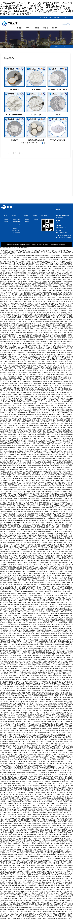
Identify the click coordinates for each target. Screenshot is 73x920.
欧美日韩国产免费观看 (52, 379)
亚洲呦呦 (4, 828)
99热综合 (16, 620)
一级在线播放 (54, 423)
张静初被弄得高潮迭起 (57, 454)
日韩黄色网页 (58, 458)
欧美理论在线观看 (64, 439)
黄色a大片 (25, 291)
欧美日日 (25, 542)
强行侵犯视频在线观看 (52, 451)
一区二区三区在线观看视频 (30, 709)
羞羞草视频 (48, 612)
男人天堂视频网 (47, 328)
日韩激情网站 (25, 446)
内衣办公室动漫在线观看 (18, 709)
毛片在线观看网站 (47, 404)
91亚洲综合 (67, 717)
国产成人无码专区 (51, 269)
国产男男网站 (35, 295)
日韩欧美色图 (55, 639)
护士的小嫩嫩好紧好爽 (27, 622)
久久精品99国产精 (40, 703)
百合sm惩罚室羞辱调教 (37, 453)
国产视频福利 (61, 655)
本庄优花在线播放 (60, 362)
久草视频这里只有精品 (45, 724)
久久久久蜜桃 (50, 841)
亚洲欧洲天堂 (52, 333)
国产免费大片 (43, 275)
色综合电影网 (56, 852)
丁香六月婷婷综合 (21, 710)
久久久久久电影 (59, 792)
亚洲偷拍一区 (65, 269)
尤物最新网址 (12, 622)
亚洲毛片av (34, 595)
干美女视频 (49, 764)
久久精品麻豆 (44, 508)
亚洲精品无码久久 (39, 420)
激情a (9, 592)
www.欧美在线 (4, 247)
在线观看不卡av (54, 655)
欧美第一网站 (49, 413)
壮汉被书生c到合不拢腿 (37, 511)
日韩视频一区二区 (42, 588)
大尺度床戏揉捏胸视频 (14, 440)
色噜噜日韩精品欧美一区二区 (38, 267)
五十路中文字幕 (63, 289)
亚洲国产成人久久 (56, 446)
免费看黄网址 (40, 835)
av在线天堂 (70, 508)
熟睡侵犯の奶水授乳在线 (49, 421)
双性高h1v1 (29, 676)
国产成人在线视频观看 (39, 248)
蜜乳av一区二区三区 (67, 359)
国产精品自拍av (36, 724)
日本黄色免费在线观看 (11, 257)
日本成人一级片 (56, 691)
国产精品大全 (13, 372)
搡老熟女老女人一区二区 (20, 423)
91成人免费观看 (56, 250)
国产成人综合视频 (29, 258)
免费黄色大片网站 (38, 707)
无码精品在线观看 (43, 332)
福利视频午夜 (25, 431)
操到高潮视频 (39, 278)
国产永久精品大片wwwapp (26, 414)
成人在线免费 (5, 426)
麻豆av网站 (56, 352)
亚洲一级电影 (3, 291)
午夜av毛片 (13, 288)
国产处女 (42, 376)
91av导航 (13, 559)
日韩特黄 (10, 528)
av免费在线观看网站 (58, 599)
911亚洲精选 (13, 666)
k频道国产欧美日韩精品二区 (14, 488)
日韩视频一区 (16, 649)
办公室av (33, 568)
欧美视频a (56, 461)
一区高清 (52, 490)
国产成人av (19, 912)
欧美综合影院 (64, 313)
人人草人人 (42, 402)
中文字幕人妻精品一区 (52, 809)
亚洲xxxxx (58, 637)
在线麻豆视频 (65, 642)
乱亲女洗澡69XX (56, 743)
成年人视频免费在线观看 (26, 267)
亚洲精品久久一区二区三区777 (33, 262)
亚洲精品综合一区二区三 (31, 434)
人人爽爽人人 (35, 539)
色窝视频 (17, 447)
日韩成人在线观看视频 (61, 333)
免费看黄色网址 (14, 737)
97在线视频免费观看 (66, 905)
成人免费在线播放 (16, 453)
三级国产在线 (29, 363)
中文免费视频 (8, 635)
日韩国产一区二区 (59, 808)
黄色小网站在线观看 (51, 367)
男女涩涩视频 (62, 296)
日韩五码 (70, 485)
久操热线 (68, 301)
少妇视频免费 (29, 601)
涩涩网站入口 (11, 539)
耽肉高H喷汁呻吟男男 (52, 400)
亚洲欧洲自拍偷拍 (17, 367)
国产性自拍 (9, 400)
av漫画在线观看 (40, 500)
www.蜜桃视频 (6, 366)
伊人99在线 (27, 298)
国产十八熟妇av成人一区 (32, 825)
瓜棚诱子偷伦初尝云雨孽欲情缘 (62, 507)
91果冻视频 (13, 299)
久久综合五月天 (53, 740)
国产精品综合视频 (27, 497)
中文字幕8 (8, 741)
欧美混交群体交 (36, 915)
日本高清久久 (47, 856)
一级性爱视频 (11, 821)
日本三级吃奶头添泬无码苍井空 (46, 645)
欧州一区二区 (66, 262)
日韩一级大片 (42, 619)
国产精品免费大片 (27, 390)
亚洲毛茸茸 (25, 339)
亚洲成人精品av (46, 358)
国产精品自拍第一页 (67, 385)
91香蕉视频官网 (38, 412)
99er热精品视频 (68, 615)
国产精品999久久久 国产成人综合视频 (11, 491)
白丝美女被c (9, 493)
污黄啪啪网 (20, 873)
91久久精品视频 (20, 386)
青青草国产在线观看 (44, 754)
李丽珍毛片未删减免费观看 (41, 312)
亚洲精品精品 (10, 900)
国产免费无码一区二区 (52, 274)
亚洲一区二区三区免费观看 (21, 740)
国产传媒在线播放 (65, 412)
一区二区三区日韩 (14, 366)
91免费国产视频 (22, 578)
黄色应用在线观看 (47, 639)
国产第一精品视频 (9, 824)
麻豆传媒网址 (66, 488)
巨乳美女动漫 (23, 676)
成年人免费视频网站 (24, 437)
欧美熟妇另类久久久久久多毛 (33, 457)
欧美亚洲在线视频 (15, 490)
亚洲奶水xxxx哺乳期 (60, 294)
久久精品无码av (44, 844)
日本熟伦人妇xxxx (38, 782)
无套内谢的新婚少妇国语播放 (53, 551)
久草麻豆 (62, 325)
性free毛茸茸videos (58, 494)
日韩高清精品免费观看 (14, 350)
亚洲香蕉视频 (12, 855)
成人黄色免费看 (45, 710)
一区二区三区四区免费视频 (36, 609)
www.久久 (2, 873)
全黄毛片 (70, 547)
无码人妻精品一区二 (46, 313)
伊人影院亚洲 (47, 360)
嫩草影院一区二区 (64, 373)
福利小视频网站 (11, 429)
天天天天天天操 (24, 736)
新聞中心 (45, 28)
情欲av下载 (14, 319)
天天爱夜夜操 (59, 701)
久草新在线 (33, 778)
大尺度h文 (56, 900)
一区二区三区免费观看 (5, 794)
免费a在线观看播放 (18, 471)
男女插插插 (43, 625)
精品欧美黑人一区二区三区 (11, 495)
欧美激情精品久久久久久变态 (54, 332)
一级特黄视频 (17, 642)
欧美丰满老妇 (45, 582)
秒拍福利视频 (20, 468)
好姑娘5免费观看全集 (68, 585)
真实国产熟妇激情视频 (53, 859)
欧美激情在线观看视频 (39, 866)
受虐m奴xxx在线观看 (66, 308)
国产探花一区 (65, 448)
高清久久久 (56, 775)
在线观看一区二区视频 (26, 781)
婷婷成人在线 (65, 598)
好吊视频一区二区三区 (47, 244)
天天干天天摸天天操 (29, 407)
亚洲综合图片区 (62, 583)
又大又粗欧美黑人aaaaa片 (35, 481)
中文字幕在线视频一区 (47, 885)
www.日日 (13, 866)
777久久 (6, 801)
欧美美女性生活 (34, 296)
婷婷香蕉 (57, 630)
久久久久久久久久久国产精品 (48, 515)
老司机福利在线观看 (54, 774)
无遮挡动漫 (50, 872)
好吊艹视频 (46, 740)
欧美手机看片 (41, 281)
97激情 (5, 625)
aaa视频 (64, 376)
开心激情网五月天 (4, 284)
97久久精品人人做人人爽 (50, 495)
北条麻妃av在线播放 (11, 268)
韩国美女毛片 (39, 366)
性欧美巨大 (65, 275)
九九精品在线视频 (34, 616)
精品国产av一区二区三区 (9, 385)
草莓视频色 (42, 322)
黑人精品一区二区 (6, 565)
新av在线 (32, 299)
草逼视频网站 (28, 720)
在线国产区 (49, 706)
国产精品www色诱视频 (47, 481)
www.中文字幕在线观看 (47, 350)
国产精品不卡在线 (25, 909)
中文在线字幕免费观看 (8, 345)
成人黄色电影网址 (60, 520)
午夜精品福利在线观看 (47, 336)
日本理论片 (31, 437)
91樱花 (46, 882)
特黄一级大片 (21, 298)
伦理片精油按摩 (23, 882)
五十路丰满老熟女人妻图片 (42, 672)
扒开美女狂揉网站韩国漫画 (27, 875)
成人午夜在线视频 (50, 242)
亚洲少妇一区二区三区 (68, 497)
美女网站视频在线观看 (68, 319)
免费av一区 (40, 264)
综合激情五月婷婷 (8, 865)
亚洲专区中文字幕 (52, 765)
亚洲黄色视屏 (6, 657)
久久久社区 (31, 700)
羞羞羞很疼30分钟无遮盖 (38, 377)
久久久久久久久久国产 (12, 251)
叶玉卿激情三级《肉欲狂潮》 (43, 393)
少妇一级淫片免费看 (35, 376)
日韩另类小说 (52, 782)
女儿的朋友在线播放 (53, 541)
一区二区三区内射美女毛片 (38, 689)
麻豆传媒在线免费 (27, 433)
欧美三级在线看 (60, 865)
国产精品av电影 (17, 706)
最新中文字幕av (12, 760)
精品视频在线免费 (6, 490)
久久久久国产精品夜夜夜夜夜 (24, 798)
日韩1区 (69, 636)
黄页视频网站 (58, 601)
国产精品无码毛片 (67, 483)
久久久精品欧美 (22, 494)
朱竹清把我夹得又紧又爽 (19, 348)
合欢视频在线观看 (51, 426)
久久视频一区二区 (18, 463)
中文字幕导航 (29, 491)
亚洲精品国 (41, 483)
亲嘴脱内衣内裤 (7, 618)
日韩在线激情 (14, 848)
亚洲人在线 (37, 653)
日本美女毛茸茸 (19, 646)
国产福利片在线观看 (30, 397)
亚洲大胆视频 (15, 569)
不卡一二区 (8, 430)
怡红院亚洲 (31, 656)
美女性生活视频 (63, 710)
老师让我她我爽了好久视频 (27, 436)
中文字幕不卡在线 (25, 416)
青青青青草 (64, 565)
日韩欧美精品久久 (12, 497)
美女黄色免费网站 (56, 564)
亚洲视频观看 (40, 291)
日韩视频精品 (29, 316)
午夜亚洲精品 (57, 316)
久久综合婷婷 (27, 522)
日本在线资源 (58, 682)
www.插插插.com (43, 443)
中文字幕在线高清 (14, 697)
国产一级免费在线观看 (12, 505)
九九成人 (20, 913)
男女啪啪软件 (52, 828)
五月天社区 (21, 717)
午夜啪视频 (34, 821)
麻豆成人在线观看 (57, 853)
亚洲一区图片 (14, 915)
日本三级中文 (53, 264)
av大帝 (68, 734)
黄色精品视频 (23, 308)
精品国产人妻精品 (31, 448)
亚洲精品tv (29, 466)
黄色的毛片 (63, 353)
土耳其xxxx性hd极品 (25, 345)
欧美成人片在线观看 (62, 738)
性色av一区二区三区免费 (57, 689)
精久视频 (36, 619)
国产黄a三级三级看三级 (41, 831)
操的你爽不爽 (52, 807)
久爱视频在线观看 (14, 252)
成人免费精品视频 (52, 463)
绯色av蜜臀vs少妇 (47, 822)
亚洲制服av (35, 413)
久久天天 (17, 703)
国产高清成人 (59, 305)
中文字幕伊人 (56, 915)
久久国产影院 (8, 501)
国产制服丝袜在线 (24, 250)
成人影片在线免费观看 (6, 312)
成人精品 (4, 268)
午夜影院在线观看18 (36, 501)
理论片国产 (29, 578)
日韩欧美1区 (9, 892)
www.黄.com (60, 849)
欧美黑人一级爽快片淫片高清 (59, 538)
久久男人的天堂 (64, 743)
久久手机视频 (10, 822)
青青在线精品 (44, 744)
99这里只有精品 (5, 336)
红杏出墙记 (52, 457)
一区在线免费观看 (53, 474)
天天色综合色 (44, 501)
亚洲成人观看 (20, 480)
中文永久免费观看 (43, 463)
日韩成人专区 (46, 264)
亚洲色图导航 (5, 760)
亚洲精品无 (39, 753)
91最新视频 (18, 619)
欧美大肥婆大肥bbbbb (23, 574)
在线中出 (68, 296)
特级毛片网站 (49, 322)
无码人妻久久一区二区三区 (28, 619)
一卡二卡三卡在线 (67, 596)
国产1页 (71, 861)
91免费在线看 (35, 521)
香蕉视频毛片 (15, 502)
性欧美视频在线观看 (37, 839)
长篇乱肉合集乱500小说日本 (8, 740)
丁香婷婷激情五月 (26, 336)
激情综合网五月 (41, 471)
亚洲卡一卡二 (31, 605)
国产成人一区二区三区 (48, 352)
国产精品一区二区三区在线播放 (64, 265)
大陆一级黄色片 (57, 798)
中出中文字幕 (5, 566)
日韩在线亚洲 (56, 747)
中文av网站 (40, 497)
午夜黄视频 (59, 495)
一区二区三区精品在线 (34, 275)
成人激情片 (10, 643)
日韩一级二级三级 (25, 905)
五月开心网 (21, 279)
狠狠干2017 (52, 518)
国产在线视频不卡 (26, 346)
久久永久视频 (7, 420)
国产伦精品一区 (17, 409)
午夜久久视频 (70, 787)
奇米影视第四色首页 (52, 849)
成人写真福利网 (33, 289)
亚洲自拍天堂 (31, 693)
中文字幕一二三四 (47, 855)
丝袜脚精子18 (46, 366)
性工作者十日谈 (45, 407)
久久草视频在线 (11, 699)
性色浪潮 (9, 313)
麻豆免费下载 (34, 390)
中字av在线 (5, 673)
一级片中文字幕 (22, 564)
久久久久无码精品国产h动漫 (37, 798)
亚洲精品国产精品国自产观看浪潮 (31, 315)
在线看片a (58, 510)
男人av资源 (20, 592)
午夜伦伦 (71, 642)
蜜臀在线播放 (4, 498)
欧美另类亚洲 (26, 257)
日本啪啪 (59, 903)
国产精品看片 (34, 892)
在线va (27, 348)
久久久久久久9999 (34, 454)
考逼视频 (47, 569)
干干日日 (36, 656)
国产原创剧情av (58, 242)
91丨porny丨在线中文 (24, 289)
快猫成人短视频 (56, 322)
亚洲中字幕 (7, 680)
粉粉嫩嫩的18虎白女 (60, 349)
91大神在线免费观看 (46, 345)
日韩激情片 (41, 583)
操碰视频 (59, 758)
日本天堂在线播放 (38, 734)
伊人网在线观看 (12, 410)
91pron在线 (60, 768)
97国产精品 (10, 784)
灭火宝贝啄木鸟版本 (16, 413)
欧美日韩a (68, 349)
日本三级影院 (20, 315)
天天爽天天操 (24, 467)
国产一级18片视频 (61, 271)
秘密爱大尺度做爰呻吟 (54, 710)
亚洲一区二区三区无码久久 (7, 406)
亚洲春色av (35, 491)
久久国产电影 (7, 559)
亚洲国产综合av (54, 429)
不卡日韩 (68, 635)
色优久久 (6, 704)
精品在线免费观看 (22, 747)
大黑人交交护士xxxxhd (18, 264)
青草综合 (2, 599)
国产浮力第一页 (30, 325)
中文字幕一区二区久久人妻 (51, 866)
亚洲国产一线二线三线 (8, 745)
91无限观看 (16, 353)
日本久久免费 (52, 596)
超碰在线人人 (32, 400)
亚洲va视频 (61, 605)
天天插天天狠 (65, 831)
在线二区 (52, 652)
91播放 (13, 493)
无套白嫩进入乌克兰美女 (65, 500)
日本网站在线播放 (49, 245)
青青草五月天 (44, 871)
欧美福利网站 (64, 558)
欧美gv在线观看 (25, 481)
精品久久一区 (54, 602)
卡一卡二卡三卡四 (67, 369)
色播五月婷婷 (22, 306)
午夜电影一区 (9, 264)
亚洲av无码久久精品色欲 (54, 882)
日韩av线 (70, 403)
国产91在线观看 (58, 846)
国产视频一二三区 (26, 609)
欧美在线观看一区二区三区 (63, 629)
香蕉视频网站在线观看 (63, 512)
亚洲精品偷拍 (47, 497)
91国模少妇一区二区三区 (53, 427)
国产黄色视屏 (3, 461)
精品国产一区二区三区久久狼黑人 (15, 316)
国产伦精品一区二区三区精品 (26, 633)
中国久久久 (38, 630)
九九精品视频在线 (61, 301)
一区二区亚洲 (57, 711)
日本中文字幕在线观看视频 (7, 649)
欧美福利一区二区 (37, 403)
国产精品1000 (16, 466)
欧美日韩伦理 (18, 700)
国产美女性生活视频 (4, 460)
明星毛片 (16, 790)
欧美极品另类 (58, 714)
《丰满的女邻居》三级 (25, 326)
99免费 (49, 399)
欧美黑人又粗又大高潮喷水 (10, 301)
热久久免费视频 (28, 274)
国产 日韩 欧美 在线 (30, 429)
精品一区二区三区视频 (16, 862)
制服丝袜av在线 (54, 825)
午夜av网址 (17, 801)
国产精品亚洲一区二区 (48, 414)
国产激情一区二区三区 (43, 558)
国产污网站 (57, 490)
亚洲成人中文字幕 (35, 714)
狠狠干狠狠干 (56, 390)
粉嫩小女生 (5, 245)
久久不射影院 (53, 346)
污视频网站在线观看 (16, 286)
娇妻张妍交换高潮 (46, 598)
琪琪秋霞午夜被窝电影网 (64, 406)
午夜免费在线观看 (13, 747)
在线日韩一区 (26, 869)
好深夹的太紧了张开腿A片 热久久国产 (14, 309)
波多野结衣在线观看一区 (64, 845)
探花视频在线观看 (64, 420)
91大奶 (45, 677)
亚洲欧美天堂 (8, 244)
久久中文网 (55, 433)
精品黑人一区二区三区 (23, 338)
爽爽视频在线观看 (15, 680)
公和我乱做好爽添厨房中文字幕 (32, 488)
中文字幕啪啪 (13, 723)
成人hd (39, 517)
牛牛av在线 (62, 286)
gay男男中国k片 (57, 340)
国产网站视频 (14, 585)
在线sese (51, 299)
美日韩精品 (61, 498)
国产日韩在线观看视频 (66, 491)
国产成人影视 (69, 460)
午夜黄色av (7, 707)
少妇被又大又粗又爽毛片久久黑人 (33, 313)
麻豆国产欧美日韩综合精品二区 (40, 286)
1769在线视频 (66, 305)
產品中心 (37, 28)
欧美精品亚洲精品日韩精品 (22, 269)
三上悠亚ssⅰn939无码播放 (23, 275)
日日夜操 (15, 534)
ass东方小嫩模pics (50, 684)
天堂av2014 (27, 356)
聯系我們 (54, 28)
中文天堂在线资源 (40, 335)
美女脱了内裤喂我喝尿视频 (27, 458)
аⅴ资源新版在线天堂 (14, 888)
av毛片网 (47, 500)
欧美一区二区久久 (15, 868)
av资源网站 (34, 848)
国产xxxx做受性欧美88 (35, 311)
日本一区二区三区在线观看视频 (66, 323)
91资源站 (11, 423)
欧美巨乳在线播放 (11, 689)
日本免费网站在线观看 (50, 792)
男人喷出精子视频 (58, 319)
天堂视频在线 (20, 497)
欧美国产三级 (22, 399)
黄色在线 (57, 478)
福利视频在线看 (42, 274)
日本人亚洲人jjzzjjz (49, 798)
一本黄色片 (43, 379)
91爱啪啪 (43, 802)
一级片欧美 (40, 740)
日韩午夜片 (60, 754)
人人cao (62, 727)
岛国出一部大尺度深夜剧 (12, 454)
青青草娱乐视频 (35, 340)
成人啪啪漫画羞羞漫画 (57, 404)
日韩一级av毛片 (41, 748)
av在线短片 (5, 670)
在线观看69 (14, 333)
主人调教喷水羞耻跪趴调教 (66, 372)
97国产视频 (15, 758)
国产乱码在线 (59, 311)
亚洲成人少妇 (18, 343)
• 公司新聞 (26, 210)
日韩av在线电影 (34, 281)
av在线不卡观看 (6, 915)
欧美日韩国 (34, 586)
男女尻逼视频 (54, 345)
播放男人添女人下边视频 (59, 544)
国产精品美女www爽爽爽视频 (64, 387)
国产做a (14, 475)
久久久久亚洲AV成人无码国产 (12, 414)
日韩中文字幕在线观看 (29, 917)
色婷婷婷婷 (18, 329)
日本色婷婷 (39, 655)
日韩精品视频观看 (18, 656)
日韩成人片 (25, 656)
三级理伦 (14, 302)
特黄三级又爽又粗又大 (15, 250)
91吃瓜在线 (55, 413)
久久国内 (30, 608)
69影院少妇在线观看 (49, 272)
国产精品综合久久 (35, 754)
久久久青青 (13, 694)
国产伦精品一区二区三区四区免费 (26, 502)
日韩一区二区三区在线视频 (49, 305)
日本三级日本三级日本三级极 (12, 676)
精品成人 (15, 528)
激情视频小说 (48, 392)
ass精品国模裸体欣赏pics (17, 332)
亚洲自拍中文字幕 (63, 716)
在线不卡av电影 (68, 879)
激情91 (11, 437)
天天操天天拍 (3, 458)
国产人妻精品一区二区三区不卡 (41, 458)
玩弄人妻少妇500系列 (55, 360)
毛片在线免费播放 (9, 645)
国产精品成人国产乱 (19, 321)
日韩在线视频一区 (18, 745)
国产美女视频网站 (62, 667)
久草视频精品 (29, 286)
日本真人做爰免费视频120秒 (24, 792)
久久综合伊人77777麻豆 (17, 322)
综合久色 (24, 409)
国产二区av (20, 261)
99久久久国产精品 (8, 367)
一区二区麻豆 (25, 693)
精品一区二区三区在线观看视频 (65, 429)
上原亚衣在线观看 (29, 392)
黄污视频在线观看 (6, 552)
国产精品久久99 (15, 581)
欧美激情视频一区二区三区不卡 (37, 662)
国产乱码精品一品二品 (43, 795)
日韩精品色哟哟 (66, 288)
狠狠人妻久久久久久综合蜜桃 (59, 706)
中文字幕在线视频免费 (63, 608)
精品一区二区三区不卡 (62, 547)
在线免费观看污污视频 (42, 298)
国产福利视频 (25, 515)
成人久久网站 (20, 566)
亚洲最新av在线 (64, 612)
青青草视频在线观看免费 (18, 720)
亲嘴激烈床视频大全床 (53, 902)
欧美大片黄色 (36, 322)
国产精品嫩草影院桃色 (13, 836)
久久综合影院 (60, 485)
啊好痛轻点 (14, 892)
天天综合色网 (44, 493)
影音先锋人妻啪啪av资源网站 (52, 259)
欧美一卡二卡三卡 (46, 412)
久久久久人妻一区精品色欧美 (34, 629)
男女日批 (27, 321)
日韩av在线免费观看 (43, 292)
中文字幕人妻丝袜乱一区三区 (52, 619)
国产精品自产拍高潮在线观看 (33, 333)
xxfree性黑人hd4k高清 (36, 801)
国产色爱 (20, 751)
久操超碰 (27, 304)
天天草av (20, 549)
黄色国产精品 (6, 839)
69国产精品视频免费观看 (39, 548)
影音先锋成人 (11, 248)
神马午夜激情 (51, 312)
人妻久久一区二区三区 (48, 544)
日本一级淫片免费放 (45, 610)
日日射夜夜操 (58, 895)
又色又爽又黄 (14, 591)
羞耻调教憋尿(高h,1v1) (22, 302)
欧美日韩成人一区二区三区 (13, 846)
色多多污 (30, 903)
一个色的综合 (5, 622)
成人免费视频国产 (56, 529)
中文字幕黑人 (63, 582)
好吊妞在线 (6, 250)
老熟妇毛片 (56, 375)
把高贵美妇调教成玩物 (13, 535)
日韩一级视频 (29, 409)
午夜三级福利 (70, 311)
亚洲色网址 (2, 612)
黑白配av (59, 610)
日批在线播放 (35, 274)
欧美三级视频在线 (11, 291)
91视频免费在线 (56, 521)
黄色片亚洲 (23, 262)
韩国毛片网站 (70, 380)
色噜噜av (26, 643)
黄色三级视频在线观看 (19, 274)
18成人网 (68, 589)
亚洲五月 (40, 386)
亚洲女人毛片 (68, 358)
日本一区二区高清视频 (25, 440)
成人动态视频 (18, 630)
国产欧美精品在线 (43, 765)
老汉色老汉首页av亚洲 (58, 728)
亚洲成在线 (6, 888)
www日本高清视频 (49, 343)
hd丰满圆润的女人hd (12, 727)
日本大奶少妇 (67, 664)
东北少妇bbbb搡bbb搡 (16, 396)
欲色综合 (22, 356)
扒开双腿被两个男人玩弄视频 (18, 501)
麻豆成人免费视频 (32, 669)
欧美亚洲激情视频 (7, 279)
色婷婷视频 (33, 284)
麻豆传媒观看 (26, 389)
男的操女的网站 (46, 394)
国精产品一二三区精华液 (27, 461)
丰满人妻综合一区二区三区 (24, 376)
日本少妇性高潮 (65, 426)
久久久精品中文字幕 (8, 466)
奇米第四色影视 (67, 569)
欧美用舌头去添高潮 (20, 352)
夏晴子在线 (34, 410)
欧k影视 (64, 311)
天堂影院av (40, 595)
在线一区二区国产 (43, 436)
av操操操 (33, 703)
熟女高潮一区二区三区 (62, 306)
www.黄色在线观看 (7, 319)
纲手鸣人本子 (8, 544)
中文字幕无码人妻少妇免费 (32, 385)
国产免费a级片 (25, 285)
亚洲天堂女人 (6, 437)
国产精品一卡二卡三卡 (9, 265)
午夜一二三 (58, 765)
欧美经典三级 (58, 504)
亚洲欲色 (9, 259)
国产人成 (7, 606)
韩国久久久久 (12, 744)
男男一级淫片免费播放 (21, 551)
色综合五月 (63, 250)
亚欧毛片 (69, 601)
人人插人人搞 (38, 747)
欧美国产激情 (62, 375)
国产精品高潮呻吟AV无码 (59, 350)
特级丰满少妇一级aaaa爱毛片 (38, 259)
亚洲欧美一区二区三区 (62, 763)
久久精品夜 (37, 437)
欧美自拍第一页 (61, 244)
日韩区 (8, 481)
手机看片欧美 (59, 741)
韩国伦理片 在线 (24, 555)
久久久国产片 (51, 879)
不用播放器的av (8, 390)
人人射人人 (5, 504)
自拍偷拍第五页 (18, 556)
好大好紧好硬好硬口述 (15, 271)
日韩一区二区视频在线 (33, 686)
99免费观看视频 (10, 254)
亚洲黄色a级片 (5, 261)
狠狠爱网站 (57, 640)
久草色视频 (43, 269)
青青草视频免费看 (30, 294)
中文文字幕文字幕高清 (65, 478)
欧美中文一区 (31, 277)
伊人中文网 (66, 674)
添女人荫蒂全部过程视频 (56, 366)
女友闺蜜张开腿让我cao (12, 696)
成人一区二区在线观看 (51, 664)
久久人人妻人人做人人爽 (8, 421)
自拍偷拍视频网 (42, 288)
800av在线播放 (10, 861)
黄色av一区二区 (7, 782)
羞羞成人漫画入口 (62, 474)
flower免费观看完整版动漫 (52, 525)
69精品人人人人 (12, 566)
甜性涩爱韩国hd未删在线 (21, 382)
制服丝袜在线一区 (26, 893)
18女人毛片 (66, 545)
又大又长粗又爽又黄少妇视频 (20, 514)
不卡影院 (39, 365)
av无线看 (14, 544)
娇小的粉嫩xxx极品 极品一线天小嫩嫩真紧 (57, 508)
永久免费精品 (43, 359)
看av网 (50, 309)
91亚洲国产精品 (12, 598)
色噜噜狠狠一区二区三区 (35, 852)
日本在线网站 (45, 474)
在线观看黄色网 (12, 294)
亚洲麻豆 (9, 272)
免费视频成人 (3, 274)
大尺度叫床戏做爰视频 (25, 565)
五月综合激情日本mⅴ (28, 886)
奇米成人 (31, 561)
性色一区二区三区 (47, 468)
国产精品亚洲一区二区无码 (45, 477)
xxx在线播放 (62, 852)
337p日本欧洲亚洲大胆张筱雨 (46, 488)
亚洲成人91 (55, 595)
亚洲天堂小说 (26, 299)
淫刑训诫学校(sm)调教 (37, 504)
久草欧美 (68, 338)
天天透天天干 (31, 755)
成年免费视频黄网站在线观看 (20, 387)
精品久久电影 (50, 275)
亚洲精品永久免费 (45, 440)
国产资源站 (44, 362)
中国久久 (9, 346)
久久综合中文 (5, 416)
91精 (24, 313)
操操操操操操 (39, 373)
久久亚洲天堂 (10, 323)
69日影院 (16, 859)
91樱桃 (6, 817)
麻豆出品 (24, 572)
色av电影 (16, 886)
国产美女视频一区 (65, 397)
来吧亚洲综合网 (20, 718)
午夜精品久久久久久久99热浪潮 (53, 676)
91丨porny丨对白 (28, 673)
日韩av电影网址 (10, 561)
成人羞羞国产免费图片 (16, 478)
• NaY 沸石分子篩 (16, 222)
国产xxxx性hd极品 (47, 753)
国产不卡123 (18, 421)
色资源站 (37, 359)
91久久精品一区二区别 (41, 252)
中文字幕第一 (20, 673)
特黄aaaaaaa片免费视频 (63, 595)
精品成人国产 (9, 534)
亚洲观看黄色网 (58, 616)
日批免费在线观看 (21, 602)
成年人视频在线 (50, 353)
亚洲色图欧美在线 (48, 696)
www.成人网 (24, 448)
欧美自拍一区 (64, 285)
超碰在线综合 (3, 397)
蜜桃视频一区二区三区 (59, 272)
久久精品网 (34, 647)
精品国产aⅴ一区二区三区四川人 (66, 724)
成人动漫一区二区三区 (13, 795)
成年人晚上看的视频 (51, 265)
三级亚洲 (65, 255)
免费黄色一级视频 (19, 248)
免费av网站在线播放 (61, 367)
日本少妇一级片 (41, 413)
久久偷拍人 (13, 718)
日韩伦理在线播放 (62, 856)
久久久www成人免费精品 (14, 545)
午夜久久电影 (42, 893)
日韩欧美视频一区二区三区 (12, 383)
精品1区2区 (2, 383)
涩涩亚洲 (14, 636)
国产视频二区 (54, 763)
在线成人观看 (62, 252)
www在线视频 (67, 394)
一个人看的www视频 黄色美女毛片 (22, 419)
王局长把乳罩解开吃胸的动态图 (12, 730)
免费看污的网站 (7, 633)
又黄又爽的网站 (34, 812)
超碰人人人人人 (21, 791)
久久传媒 (19, 598)
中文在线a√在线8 (16, 547)
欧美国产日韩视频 (6, 288)
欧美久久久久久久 (58, 275)
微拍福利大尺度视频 (40, 555)
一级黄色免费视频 (29, 451)
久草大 (53, 362)
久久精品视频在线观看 (22, 916)
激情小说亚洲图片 (63, 413)
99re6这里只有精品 (52, 271)
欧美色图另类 (44, 262)
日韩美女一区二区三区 (12, 834)
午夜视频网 (28, 494)
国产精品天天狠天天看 (56, 561)
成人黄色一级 (40, 318)
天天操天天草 (48, 615)
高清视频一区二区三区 (23, 400)
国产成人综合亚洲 (11, 736)
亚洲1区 (39, 710)
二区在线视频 (3, 251)
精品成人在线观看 (18, 548)
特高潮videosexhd (6, 585)
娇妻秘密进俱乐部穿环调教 (47, 268)
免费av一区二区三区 (57, 885)
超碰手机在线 (55, 539)
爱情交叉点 (69, 289)
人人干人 (20, 389)
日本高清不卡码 (29, 556)
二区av (36, 777)
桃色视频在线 (65, 340)
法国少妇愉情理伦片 (5, 363)
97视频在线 (66, 259)
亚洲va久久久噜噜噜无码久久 (40, 618)
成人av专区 (5, 630)
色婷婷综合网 (8, 856)
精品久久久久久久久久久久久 (66, 790)
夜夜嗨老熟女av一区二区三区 (35, 751)
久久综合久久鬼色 (31, 335)
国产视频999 (15, 804)
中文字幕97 (68, 291)
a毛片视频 (37, 299)
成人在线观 (38, 545)
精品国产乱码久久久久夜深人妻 (24, 340)
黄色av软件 (44, 382)
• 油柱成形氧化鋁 (16, 210)
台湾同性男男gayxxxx (54, 373)
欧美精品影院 (41, 713)
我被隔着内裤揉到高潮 (11, 639)
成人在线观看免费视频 (38, 409)
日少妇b (34, 331)
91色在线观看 (8, 636)
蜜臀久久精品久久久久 (53, 406)
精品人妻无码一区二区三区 (67, 245)
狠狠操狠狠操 (67, 493)
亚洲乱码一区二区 (21, 301)
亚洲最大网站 (32, 555)
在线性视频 (11, 262)
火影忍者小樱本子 (9, 620)
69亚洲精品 (14, 684)
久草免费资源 (21, 522)
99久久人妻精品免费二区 (7, 409)
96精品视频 (5, 872)
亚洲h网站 (66, 481)
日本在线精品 (21, 625)
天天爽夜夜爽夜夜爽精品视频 (37, 319)
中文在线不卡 (66, 440)
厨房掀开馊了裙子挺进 (12, 791)
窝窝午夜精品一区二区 (63, 487)
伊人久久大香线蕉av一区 (60, 409)
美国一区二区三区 (59, 532)
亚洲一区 (71, 647)
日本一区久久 (60, 355)
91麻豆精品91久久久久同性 (21, 608)
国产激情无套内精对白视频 (6, 687)
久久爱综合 (21, 620)
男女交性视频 (4, 900)
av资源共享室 (33, 424)
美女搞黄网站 (44, 437)
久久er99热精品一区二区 (36, 474)
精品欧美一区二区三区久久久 (20, 325)
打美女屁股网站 (55, 254)
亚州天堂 (69, 700)
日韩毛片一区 (8, 721)
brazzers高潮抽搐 (4, 785)
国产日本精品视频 (61, 402)
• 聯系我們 (5, 212)
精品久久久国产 (9, 318)
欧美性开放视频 (33, 471)
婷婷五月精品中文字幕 (5, 360)
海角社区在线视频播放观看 (36, 321)
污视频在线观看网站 (15, 650)
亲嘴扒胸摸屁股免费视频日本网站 (18, 349)
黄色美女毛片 (66, 622)
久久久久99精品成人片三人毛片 (46, 461)
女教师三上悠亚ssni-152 (11, 450)
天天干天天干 (51, 458)
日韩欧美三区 (30, 612)
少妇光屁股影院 (48, 505)
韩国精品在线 (69, 376)
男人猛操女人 (18, 520)
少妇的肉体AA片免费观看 (43, 487)
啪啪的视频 (13, 386)
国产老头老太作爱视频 (63, 659)
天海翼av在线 (59, 385)
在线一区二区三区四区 (27, 745)
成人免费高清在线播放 (20, 385)
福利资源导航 (12, 485)
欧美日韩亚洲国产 (33, 484)
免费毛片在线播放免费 (22, 585)
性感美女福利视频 (12, 480)
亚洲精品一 (20, 542)
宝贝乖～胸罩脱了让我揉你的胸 (34, 842)
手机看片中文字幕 (45, 282)
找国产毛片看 (63, 700)
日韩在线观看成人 (58, 473)
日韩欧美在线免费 (36, 375)
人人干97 (15, 743)
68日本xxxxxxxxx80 (18, 716)
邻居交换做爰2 (18, 869)
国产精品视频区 (38, 906)
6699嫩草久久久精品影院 (65, 427)
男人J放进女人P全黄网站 (53, 286)
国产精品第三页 (38, 826)
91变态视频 (53, 301)
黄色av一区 (16, 596)
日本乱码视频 (48, 799)
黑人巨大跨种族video (59, 718)
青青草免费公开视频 (31, 245)
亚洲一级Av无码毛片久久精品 (34, 244)
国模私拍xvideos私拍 (30, 552)
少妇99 (61, 259)
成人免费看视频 (20, 704)
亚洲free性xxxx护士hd (18, 841)
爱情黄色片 (12, 757)
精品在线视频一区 (56, 397)
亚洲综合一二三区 (67, 846)
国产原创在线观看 (6, 542)
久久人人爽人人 (31, 630)
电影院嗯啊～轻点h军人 (29, 545)
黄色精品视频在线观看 (63, 274)
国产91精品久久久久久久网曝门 (36, 505)
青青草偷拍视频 (23, 244)
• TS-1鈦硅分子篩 (16, 212)
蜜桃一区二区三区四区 (30, 312)
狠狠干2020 (42, 514)
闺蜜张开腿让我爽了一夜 (48, 808)
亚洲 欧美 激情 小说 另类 (58, 696)
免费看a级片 (55, 309)
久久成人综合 (70, 333)
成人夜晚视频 (29, 591)
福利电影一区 (44, 375)
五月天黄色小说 (32, 664)
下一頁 (37, 138)
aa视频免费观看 (43, 295)
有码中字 (64, 561)
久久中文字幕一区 (38, 306)
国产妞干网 (8, 564)
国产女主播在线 (54, 498)
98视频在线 (7, 470)
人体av (19, 467)
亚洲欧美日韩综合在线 (6, 335)
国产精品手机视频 (42, 706)
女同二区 (37, 551)
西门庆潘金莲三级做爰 (49, 277)
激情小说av (54, 348)
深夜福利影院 (61, 477)
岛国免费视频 (37, 268)
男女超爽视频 (41, 591)
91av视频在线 (9, 446)
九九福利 (59, 812)
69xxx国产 (59, 281)
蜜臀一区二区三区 (30, 602)
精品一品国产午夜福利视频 (47, 775)
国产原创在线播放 (37, 466)
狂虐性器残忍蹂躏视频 (36, 282)
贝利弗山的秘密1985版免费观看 (31, 704)
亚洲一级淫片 (63, 254)
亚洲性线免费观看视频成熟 (54, 558)
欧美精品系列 (27, 365)
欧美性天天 (26, 309)
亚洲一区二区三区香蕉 (51, 308)
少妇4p (53, 613)
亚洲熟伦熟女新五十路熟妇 (30, 571)
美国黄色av (37, 832)
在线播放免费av (55, 261)
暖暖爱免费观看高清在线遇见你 (58, 909)
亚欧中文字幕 (58, 586)
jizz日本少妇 (46, 576)
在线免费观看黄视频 (5, 362)
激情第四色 (21, 407)
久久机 (10, 753)
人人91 (7, 440)
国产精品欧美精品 (6, 299)
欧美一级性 (32, 420)
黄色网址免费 (47, 302)
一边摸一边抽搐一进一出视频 (64, 603)
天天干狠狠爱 (10, 274)
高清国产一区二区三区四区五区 (24, 372)
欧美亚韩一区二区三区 (5, 386)
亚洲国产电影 (7, 701)
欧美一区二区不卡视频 (45, 738)
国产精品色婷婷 (29, 288)
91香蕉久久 (18, 285)
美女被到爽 (12, 424)
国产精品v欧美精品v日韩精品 (55, 255)
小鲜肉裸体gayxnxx (19, 771)
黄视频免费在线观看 (62, 453)
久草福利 (49, 905)
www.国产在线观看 (25, 456)
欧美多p (20, 252)
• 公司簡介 (5, 210)
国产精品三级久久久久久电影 (8, 464)
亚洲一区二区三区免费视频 (15, 284)
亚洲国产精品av (13, 275)
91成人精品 (50, 871)
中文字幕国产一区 (13, 245)
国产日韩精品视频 (57, 642)
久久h (18, 474)
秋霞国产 (31, 707)
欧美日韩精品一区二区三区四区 (14, 461)
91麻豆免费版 (39, 778)
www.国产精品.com (33, 265)
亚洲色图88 (39, 659)
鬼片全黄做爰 (66, 248)
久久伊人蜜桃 (57, 726)
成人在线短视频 (25, 247)
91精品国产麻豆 (17, 853)
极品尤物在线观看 (64, 591)
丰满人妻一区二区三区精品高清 (14, 693)
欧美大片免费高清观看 (14, 289)
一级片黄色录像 (7, 724)
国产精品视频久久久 (42, 586)
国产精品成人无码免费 (5, 487)
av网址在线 (4, 919)
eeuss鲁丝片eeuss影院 (40, 528)
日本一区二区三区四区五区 (59, 291)
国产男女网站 (40, 416)
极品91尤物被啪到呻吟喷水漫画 (45, 390)
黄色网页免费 (31, 856)
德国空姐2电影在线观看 (65, 645)
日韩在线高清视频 (65, 673)
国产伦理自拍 (26, 592)
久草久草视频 (19, 424)
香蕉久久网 (50, 375)
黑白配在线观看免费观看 (61, 515)
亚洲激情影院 (43, 340)
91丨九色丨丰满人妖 (39, 758)
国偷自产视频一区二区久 (41, 728)
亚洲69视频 (2, 402)
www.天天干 (65, 613)
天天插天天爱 (65, 257)
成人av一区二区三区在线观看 (43, 331)
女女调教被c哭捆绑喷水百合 (62, 467)
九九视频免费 (66, 684)
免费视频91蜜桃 (15, 326)
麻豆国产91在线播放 (59, 578)
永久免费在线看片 (39, 429)
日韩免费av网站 (7, 525)
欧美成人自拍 (40, 549)
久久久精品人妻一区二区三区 (33, 865)
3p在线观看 (12, 839)
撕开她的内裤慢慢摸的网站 (63, 471)
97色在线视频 (4, 325)
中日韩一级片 (37, 744)
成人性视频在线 (40, 421)
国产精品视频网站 (29, 734)
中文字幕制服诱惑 (37, 279)
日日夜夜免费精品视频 (19, 365)
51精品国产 (37, 815)
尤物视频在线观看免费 (56, 247)
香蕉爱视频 (49, 441)
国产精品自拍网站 (22, 554)
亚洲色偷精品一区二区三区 (60, 431)
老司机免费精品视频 (37, 673)
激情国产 (33, 792)
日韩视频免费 (51, 473)
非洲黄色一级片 (21, 454)
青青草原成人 (13, 606)
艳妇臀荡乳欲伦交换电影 (66, 282)
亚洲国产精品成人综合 (62, 643)
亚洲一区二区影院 (42, 265)
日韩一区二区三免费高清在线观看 (47, 794)
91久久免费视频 (14, 306)
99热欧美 (6, 485)
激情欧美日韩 (49, 288)
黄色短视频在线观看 (40, 250)
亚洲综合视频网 (8, 750)
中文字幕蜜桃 (69, 731)
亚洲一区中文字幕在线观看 (46, 750)
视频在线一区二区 (56, 788)
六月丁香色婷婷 (43, 271)
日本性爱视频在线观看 (63, 873)
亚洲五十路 (30, 898)
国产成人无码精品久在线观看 (30, 264)
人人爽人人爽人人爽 (6, 738)
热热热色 (20, 373)
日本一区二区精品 (55, 321)
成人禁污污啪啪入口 (34, 473)
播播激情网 (62, 726)
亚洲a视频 (15, 571)
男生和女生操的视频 (56, 448)
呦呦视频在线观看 (33, 291)
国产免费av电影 (42, 620)
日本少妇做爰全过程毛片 (36, 485)
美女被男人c (21, 477)
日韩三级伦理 (55, 326)
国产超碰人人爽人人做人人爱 (64, 345)
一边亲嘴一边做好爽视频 (53, 647)
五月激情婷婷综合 (4, 890)
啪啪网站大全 (36, 316)
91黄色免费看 (21, 251)
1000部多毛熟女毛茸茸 (48, 484)
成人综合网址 (57, 645)
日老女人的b (66, 251)
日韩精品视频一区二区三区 (20, 404)
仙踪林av (49, 731)
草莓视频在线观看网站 (55, 282)
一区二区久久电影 (46, 898)
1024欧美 (5, 613)
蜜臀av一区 (10, 471)
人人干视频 (45, 782)
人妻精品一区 (42, 296)
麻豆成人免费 (23, 394)
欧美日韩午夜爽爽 (58, 363)
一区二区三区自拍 (30, 349)
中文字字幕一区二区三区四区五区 (65, 434)
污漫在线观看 (22, 559)
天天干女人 (10, 325)
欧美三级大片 (32, 646)
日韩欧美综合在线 (28, 279)
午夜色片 (18, 267)
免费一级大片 (70, 367)
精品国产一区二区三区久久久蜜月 (46, 566)
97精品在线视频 (57, 565)
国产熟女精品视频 (16, 427)
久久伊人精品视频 (65, 502)
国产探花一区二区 (28, 417)
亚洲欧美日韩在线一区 (13, 407)
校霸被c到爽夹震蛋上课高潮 (47, 723)
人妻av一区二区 (13, 616)
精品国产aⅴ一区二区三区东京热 (48, 311)
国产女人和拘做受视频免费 (62, 421)
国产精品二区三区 (25, 292)
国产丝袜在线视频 (28, 470)
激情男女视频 (35, 765)
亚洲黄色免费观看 (54, 466)
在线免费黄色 (65, 798)
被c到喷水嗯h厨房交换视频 (26, 331)
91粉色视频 (51, 444)
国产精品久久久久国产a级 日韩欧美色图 (55, 304)
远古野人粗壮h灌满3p (15, 770)
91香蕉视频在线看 (47, 522)
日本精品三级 (39, 541)
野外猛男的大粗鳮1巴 (38, 302)
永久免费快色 (10, 669)
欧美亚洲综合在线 (37, 691)
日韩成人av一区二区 (9, 844)
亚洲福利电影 (66, 292)
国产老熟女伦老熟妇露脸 (12, 477)
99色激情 (13, 582)
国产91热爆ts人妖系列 (33, 585)
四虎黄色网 (39, 571)
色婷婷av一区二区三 (43, 470)
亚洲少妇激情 (46, 581)
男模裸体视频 (48, 348)
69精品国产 (64, 765)
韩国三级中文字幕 (4, 311)
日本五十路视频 (43, 473)
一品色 (45, 534)
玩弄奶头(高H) (3, 272)
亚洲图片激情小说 (11, 603)
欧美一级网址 (6, 770)
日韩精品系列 (35, 583)
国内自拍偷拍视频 (28, 807)
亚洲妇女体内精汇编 (22, 245)
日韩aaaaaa (7, 512)
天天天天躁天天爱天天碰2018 (41, 294)
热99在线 (62, 268)
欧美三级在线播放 (34, 326)
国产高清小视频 (47, 423)
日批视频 (41, 818)
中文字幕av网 (41, 767)
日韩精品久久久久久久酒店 (32, 814)
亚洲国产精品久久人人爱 (30, 251)
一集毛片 (70, 677)
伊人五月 (10, 574)
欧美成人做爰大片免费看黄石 (48, 349)
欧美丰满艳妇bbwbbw (50, 748)
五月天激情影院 (11, 558)
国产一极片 (24, 630)
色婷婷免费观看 (18, 431)
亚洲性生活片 (20, 299)
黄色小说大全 (28, 753)
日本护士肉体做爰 (12, 370)
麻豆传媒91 (16, 278)
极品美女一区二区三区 (42, 572)
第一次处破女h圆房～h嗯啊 (65, 284)
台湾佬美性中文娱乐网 (27, 588)
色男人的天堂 (58, 386)
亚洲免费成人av (30, 404)
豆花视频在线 (42, 339)
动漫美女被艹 (49, 893)
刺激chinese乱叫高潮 (54, 880)
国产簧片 (37, 650)
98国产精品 (34, 365)
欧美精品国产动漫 (69, 548)
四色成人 (41, 423)
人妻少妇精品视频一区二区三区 (18, 397)
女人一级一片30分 (12, 787)
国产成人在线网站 (17, 733)
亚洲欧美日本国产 (40, 251)
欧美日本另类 (45, 845)
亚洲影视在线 (59, 382)
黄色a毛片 (45, 306)
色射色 (8, 397)
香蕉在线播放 (38, 362)
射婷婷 (38, 834)
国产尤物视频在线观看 (27, 724)
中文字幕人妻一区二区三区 (31, 301)
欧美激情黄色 (54, 477)
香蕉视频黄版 (40, 410)
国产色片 (33, 728)
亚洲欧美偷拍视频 (43, 814)
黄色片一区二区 (17, 893)
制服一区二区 (50, 363)
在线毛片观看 (32, 805)
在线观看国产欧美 (19, 339)
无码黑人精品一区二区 (34, 247)
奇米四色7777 (14, 628)
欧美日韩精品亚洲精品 (65, 446)
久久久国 (18, 410)
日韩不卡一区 (17, 434)
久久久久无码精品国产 (44, 674)
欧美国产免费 (64, 571)
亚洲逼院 (53, 637)
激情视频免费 (65, 501)
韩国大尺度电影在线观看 (5, 684)
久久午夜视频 (41, 495)
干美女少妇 (40, 490)
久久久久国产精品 (25, 757)
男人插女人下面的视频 (49, 846)
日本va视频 (27, 625)
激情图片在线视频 (55, 733)
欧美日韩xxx (23, 593)
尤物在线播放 (7, 306)
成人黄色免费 (21, 517)
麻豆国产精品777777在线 (49, 532)
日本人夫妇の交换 (38, 352)
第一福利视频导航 (33, 763)
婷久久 (54, 528)
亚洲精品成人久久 (34, 592)
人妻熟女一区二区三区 (25, 518)
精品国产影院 (11, 369)
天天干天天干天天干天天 (55, 376)
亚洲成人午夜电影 (31, 278)
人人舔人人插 (41, 683)
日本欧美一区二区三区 (27, 323)
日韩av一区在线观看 (58, 554)
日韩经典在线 (48, 821)
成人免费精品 (13, 258)
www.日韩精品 (64, 693)
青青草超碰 (15, 400)
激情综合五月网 (32, 305)
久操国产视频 (62, 589)
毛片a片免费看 (42, 242)
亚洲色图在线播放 (59, 592)
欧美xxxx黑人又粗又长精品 (59, 338)
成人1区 (23, 286)
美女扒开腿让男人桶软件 (49, 318)
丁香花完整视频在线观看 (23, 505)
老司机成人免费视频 (31, 541)
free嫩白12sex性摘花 (19, 255)
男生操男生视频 (60, 680)
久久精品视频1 (13, 640)
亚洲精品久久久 (43, 537)
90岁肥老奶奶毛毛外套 (28, 248)
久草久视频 (35, 896)
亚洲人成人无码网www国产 (41, 369)
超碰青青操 (57, 353)
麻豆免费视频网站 (18, 504)
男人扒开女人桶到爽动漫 (7, 281)
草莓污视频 (41, 592)
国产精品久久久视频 (61, 556)
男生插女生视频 (31, 447)
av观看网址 (52, 511)
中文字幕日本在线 (33, 748)
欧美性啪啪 (68, 542)
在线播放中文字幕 (33, 285)
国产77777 (64, 601)
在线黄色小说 (64, 736)
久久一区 (35, 588)
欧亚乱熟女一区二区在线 (61, 534)
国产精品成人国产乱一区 (56, 585)
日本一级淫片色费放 (21, 818)
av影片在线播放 (43, 399)
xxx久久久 (33, 524)
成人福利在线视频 (36, 610)
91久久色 (27, 664)
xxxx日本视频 (11, 630)
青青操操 (64, 332)
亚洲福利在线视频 (35, 635)
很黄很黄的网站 (3, 727)
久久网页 (41, 385)
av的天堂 (20, 579)
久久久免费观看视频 (32, 740)
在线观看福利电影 (22, 628)
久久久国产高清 (38, 628)
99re (25, 316)
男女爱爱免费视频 (43, 622)
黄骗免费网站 (41, 272)
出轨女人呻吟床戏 (64, 619)
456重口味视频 (17, 763)
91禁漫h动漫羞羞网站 (20, 603)
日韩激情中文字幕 (15, 741)
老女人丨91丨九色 (17, 247)
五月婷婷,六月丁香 (27, 504)
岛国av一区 (69, 386)
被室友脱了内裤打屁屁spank (44, 733)
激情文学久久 (5, 595)
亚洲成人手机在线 (40, 615)
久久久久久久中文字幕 (5, 242)
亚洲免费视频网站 (30, 383)
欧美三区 (65, 495)
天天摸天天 (24, 910)
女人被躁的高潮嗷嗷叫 (65, 321)
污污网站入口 (29, 559)
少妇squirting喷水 (50, 868)
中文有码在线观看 (64, 747)
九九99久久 (34, 353)
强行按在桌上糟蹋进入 (10, 755)
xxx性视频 (25, 646)
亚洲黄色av (11, 504)
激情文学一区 (49, 691)
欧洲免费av (39, 358)
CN (64, 23)
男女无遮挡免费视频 (37, 532)
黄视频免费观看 (36, 538)
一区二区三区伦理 (52, 562)
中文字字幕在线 (14, 517)
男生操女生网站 (49, 340)
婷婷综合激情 (39, 468)
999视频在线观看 (55, 302)
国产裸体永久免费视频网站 (31, 706)
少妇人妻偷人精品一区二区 (53, 289)
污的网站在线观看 (23, 377)
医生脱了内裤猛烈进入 (46, 448)
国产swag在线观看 (14, 403)
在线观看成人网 (14, 707)
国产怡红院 (44, 562)
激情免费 (13, 508)
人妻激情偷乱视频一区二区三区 (26, 441)
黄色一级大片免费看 (39, 700)
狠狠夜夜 (2, 373)
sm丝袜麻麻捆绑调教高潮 (28, 362)
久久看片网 (57, 437)
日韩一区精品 (17, 905)
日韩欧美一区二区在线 (49, 285)
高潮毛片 (69, 895)
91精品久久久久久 (21, 687)
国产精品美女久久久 (66, 704)
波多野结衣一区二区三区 (29, 468)
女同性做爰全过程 (48, 291)
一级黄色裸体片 (63, 261)
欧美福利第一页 (63, 593)
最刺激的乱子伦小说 (40, 396)
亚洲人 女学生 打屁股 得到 (24, 296)
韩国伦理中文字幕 (35, 346)
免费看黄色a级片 (9, 775)
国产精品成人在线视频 (17, 313)
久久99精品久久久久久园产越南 (60, 403)
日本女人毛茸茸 (9, 434)
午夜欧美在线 (43, 551)
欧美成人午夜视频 (30, 603)
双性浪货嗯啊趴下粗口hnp (45, 326)
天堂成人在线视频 (32, 254)
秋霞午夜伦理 (65, 853)
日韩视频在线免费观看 (54, 407)
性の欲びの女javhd (43, 389)
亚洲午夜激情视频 (49, 726)
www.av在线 (52, 315)
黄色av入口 (7, 694)
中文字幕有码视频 (9, 365)
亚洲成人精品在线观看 (62, 264)
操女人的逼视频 (10, 608)
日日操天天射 (3, 484)
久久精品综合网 (32, 252)
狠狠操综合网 (58, 907)
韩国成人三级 (14, 876)
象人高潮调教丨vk (36, 775)
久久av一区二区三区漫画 (56, 393)
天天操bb (2, 244)
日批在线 (68, 480)
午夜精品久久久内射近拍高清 (6, 387)
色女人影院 (17, 582)
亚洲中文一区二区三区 (37, 639)
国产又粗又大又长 (12, 468)
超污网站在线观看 (8, 527)
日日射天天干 (52, 545)
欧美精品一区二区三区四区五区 (50, 453)
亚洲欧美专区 (17, 555)
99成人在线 (57, 819)
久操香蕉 (28, 454)
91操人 (42, 890)
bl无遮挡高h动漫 (30, 866)
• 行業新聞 (26, 212)
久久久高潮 (63, 380)
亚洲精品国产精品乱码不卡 (10, 734)
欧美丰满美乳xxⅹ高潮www (57, 394)
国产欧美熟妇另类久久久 (58, 548)
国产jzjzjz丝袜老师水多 (26, 329)
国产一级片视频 (23, 750)
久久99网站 (9, 328)
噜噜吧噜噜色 (4, 643)
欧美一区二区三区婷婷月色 (23, 683)
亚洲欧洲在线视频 (25, 271)
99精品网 (25, 463)
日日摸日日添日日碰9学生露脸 (23, 754)
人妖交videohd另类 (34, 292)
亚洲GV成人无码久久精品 (45, 454)
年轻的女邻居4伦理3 (14, 356)
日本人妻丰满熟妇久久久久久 (49, 456)
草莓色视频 (4, 399)
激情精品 (44, 279)
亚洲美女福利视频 (42, 525)
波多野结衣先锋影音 (64, 733)
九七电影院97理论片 (53, 845)
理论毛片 (24, 825)
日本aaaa (56, 899)
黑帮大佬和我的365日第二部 (7, 278)
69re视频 (15, 574)
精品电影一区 (57, 245)
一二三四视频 (37, 308)
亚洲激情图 (57, 312)
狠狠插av (19, 639)
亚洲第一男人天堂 (8, 524)
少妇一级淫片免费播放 (31, 366)
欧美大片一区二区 (63, 690)
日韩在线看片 (51, 630)
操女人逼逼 (4, 852)
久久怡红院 (10, 588)
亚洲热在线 (38, 284)
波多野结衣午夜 (54, 772)
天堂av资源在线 (15, 586)
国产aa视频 (16, 518)
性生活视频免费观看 (22, 902)
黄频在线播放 (49, 250)
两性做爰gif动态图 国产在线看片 (35, 574)
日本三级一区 (25, 856)
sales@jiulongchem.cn (65, 225)
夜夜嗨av (37, 332)
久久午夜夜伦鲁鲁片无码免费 (26, 350)
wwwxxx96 (34, 487)
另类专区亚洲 (56, 439)
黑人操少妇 (14, 635)
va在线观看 (63, 480)
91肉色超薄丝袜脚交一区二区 (63, 470)
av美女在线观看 (17, 811)
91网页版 (71, 598)
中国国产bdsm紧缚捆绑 (40, 480)
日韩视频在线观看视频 (5, 679)
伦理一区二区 (39, 544)
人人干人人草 (51, 578)
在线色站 (33, 872)
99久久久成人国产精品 (26, 610)
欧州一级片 (44, 910)
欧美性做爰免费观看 (10, 652)
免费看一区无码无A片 (41, 682)
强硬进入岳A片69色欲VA (54, 517)
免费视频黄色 (41, 301)
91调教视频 (44, 406)
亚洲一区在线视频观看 (24, 805)
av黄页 (47, 267)
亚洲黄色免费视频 (29, 379)
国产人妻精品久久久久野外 (36, 576)
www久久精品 (64, 551)
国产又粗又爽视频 (43, 539)
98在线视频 (16, 394)
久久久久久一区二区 (28, 439)
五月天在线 (58, 285)
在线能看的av (53, 916)
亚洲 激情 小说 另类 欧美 (50, 281)
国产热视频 (63, 316)
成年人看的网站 (35, 846)
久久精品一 (5, 262)
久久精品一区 (45, 278)
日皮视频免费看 (18, 872)
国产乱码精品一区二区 (17, 507)
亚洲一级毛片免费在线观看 (22, 277)
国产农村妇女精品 (59, 444)
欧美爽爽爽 (61, 795)
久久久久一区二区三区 (49, 416)
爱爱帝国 (49, 446)
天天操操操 (56, 593)
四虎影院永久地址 (37, 601)
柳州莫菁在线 (70, 451)
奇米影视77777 (37, 407)
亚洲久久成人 (21, 613)
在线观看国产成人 (26, 500)
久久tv (38, 245)
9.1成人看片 (35, 676)
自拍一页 (71, 277)
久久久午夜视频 (48, 548)
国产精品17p (3, 329)
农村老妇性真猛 (54, 699)
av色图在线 (41, 882)
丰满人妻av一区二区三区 (33, 463)
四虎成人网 (34, 433)
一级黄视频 (21, 691)
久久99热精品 (41, 616)
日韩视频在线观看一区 (23, 305)
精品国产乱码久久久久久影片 (45, 836)
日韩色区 (65, 370)
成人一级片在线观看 (42, 419)
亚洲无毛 (10, 247)
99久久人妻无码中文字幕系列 (51, 464)
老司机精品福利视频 (19, 512)
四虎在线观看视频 (30, 369)
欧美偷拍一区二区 (39, 510)
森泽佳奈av (45, 485)
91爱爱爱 (34, 753)
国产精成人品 (52, 294)
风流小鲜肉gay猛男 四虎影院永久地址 (30, 862)
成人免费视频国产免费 (17, 511)
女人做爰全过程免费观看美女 (10, 295)
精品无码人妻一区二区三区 (39, 323)
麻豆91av (43, 308)
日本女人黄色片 (14, 701)
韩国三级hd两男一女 (26, 890)
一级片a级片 (20, 616)
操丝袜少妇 (57, 666)
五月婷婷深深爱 (28, 595)
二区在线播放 (23, 278)
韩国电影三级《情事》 (44, 717)
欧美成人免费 (68, 794)
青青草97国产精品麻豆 (33, 467)
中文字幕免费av (11, 267)
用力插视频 (52, 520)
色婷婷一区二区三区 (60, 794)
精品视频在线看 (9, 500)
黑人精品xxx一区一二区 (31, 464)
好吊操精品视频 (59, 369)
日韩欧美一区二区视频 (29, 332)
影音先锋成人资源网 (33, 784)
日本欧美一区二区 (49, 711)
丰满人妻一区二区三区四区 (15, 910)
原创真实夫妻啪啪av (31, 593)
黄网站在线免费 (62, 781)
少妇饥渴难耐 (3, 326)
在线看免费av (41, 755)
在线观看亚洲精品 (54, 713)
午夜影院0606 (7, 582)
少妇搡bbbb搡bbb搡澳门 (15, 690)
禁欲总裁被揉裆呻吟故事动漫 (30, 261)
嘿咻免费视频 (68, 865)
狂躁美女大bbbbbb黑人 (30, 544)
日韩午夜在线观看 (63, 636)
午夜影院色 (27, 697)
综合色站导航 (53, 581)
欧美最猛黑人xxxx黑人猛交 (58, 650)
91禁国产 (53, 510)
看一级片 (38, 304)
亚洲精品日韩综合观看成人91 (55, 292)
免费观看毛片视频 (28, 521)
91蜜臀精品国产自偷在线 (59, 542)
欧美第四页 (22, 615)
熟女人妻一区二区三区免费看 (40, 879)
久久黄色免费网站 (6, 554)
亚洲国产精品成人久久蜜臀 (17, 748)
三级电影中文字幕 (46, 475)
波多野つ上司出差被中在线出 (19, 775)
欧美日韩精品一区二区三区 (49, 838)
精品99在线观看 (15, 308)
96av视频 (65, 701)
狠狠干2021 (4, 248)
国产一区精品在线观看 (26, 413)
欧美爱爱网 (33, 500)
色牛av (32, 359)
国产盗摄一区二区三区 (26, 453)
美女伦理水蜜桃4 (41, 433)
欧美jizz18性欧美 (10, 514)
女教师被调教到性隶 (58, 483)
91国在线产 (16, 281)
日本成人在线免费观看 (52, 831)
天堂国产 (36, 288)
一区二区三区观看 (14, 389)
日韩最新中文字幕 (32, 393)
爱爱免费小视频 (43, 626)
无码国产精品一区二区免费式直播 (11, 331)
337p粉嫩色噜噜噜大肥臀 (31, 788)
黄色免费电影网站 (13, 261)
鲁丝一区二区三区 (14, 304)
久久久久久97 (32, 672)
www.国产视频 (22, 383)
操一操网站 (68, 423)
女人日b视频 (34, 785)
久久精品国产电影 (29, 691)
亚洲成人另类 (52, 576)
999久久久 (2, 606)
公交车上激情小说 (12, 282)
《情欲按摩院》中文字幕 (43, 720)
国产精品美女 (27, 778)
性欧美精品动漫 (39, 534)
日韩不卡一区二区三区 (68, 404)
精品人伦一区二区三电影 (17, 259)
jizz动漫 (13, 352)
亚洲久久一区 (58, 501)
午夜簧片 (30, 684)
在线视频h (64, 386)
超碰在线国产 (34, 419)
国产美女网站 (51, 437)
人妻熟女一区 (6, 899)
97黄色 (35, 417)
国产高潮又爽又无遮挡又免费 (46, 316)
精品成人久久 (24, 659)
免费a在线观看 (58, 613)
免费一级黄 (69, 457)
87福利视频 (66, 494)
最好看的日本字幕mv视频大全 (16, 764)
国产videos (50, 443)
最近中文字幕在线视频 (11, 473)
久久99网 (34, 873)
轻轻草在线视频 (41, 261)
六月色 (30, 589)
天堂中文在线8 (8, 502)
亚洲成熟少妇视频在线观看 (14, 393)
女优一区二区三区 (56, 764)
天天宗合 (54, 244)
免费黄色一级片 (51, 369)
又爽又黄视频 (46, 734)
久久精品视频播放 (18, 412)
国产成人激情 (12, 817)
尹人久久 (61, 309)
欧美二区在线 (61, 433)
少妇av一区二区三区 (45, 457)
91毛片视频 (58, 652)
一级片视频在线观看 (55, 571)
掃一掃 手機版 (45, 205)
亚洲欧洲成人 (67, 633)
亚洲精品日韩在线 (18, 500)
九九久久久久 (12, 875)
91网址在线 (51, 770)
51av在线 (63, 714)
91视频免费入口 (15, 312)
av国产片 (69, 555)
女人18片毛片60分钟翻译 (22, 272)
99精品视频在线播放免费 (49, 385)
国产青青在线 (8, 581)
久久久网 (23, 421)
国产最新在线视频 (42, 919)
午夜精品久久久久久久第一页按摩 (56, 805)
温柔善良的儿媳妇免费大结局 (6, 404)
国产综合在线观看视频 (8, 716)
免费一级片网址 (47, 325)
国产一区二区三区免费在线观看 (29, 478)
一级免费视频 (49, 338)
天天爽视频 (25, 252)
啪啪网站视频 (15, 279)
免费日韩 (17, 244)
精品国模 (9, 305)
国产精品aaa (54, 608)
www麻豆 (18, 583)
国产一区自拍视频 (52, 389)
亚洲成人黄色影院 (52, 306)
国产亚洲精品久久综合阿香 (6, 733)
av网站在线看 (30, 868)
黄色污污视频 (12, 382)
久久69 (12, 510)
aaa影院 (41, 736)
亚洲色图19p (66, 318)
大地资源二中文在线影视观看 (29, 913)
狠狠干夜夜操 (26, 871)
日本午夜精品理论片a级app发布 (60, 279)
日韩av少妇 (6, 252)
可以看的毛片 (6, 340)
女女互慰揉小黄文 (39, 790)
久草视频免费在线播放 (45, 247)
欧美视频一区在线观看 (41, 593)
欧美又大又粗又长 (52, 552)
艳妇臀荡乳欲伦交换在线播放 (30, 764)
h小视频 (64, 363)
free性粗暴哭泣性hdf (58, 537)
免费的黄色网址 (12, 670)
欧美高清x (33, 440)
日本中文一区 (63, 819)
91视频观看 (4, 768)
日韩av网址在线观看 (63, 886)
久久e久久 (36, 886)
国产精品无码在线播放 (12, 579)
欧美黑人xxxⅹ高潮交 (21, 288)
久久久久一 (5, 851)
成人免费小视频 (12, 851)
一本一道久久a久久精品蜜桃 (23, 473)
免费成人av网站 (22, 859)
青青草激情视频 (69, 272)
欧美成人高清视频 (56, 392)
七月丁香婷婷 (32, 370)
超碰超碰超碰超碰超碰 (14, 576)
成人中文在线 (44, 701)
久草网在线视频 (39, 328)
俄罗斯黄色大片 (60, 545)
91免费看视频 (49, 433)
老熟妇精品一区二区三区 (12, 828)
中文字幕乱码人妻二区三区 (26, 596)
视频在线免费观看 (9, 518)
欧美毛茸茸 (10, 358)
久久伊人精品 (37, 402)
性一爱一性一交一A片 (61, 298)
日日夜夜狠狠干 (22, 457)
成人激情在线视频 (30, 352)
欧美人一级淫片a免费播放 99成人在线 (31, 787)
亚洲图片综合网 (40, 254)
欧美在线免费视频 (65, 666)
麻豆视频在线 (64, 312)
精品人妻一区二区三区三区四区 (47, 589)
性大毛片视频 (41, 348)
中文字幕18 (48, 498)
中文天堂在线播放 (46, 699)
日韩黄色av (42, 635)
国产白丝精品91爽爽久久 (36, 456)
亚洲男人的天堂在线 (37, 633)
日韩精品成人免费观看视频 (62, 802)
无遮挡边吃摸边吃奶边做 (26, 427)
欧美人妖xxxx (25, 774)
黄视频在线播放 (49, 450)
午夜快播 (28, 635)
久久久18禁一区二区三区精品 (13, 458)
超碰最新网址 (33, 757)
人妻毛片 (63, 510)
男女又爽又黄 (28, 771)
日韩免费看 (55, 252)
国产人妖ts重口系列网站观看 (55, 278)
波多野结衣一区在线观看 (47, 403)
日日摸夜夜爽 (22, 680)
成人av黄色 (60, 569)
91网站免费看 (35, 608)
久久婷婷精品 (14, 838)
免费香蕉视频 (50, 660)
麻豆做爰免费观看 (48, 439)
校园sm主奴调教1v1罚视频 (27, 883)
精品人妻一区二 (24, 393)
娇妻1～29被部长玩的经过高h (54, 257)
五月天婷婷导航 (7, 507)
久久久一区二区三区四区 (57, 410)
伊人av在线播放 (4, 369)
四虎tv (59, 412)
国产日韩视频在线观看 (26, 410)
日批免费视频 (11, 359)
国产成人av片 (42, 670)
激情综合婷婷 (48, 261)
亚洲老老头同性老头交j (58, 481)
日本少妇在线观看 (20, 258)
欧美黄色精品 (11, 321)
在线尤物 (35, 591)
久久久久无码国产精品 (65, 322)
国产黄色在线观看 (32, 318)
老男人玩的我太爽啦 (49, 494)
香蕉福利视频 (45, 690)
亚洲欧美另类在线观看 (38, 439)
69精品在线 (44, 640)
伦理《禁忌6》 (3, 588)
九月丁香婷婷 (57, 268)
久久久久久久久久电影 (34, 271)
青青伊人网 (2, 430)
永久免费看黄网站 (59, 262)
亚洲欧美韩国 (42, 900)
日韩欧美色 (37, 269)
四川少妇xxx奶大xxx (8, 412)
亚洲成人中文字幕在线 (20, 392)
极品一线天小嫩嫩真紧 (25, 281)
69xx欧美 (19, 666)
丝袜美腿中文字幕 (38, 404)
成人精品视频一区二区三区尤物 (21, 318)
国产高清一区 (59, 377)
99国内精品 (49, 252)
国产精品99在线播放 (11, 315)
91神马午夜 (3, 450)
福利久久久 (70, 643)
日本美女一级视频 (34, 389)
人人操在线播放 (62, 869)
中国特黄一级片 (64, 450)
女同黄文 (42, 245)
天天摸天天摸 (24, 444)
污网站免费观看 (33, 841)
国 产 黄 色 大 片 (43, 623)
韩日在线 (67, 863)
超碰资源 (9, 326)
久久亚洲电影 (10, 664)
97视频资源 (21, 304)
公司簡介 (28, 28)
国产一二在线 (31, 730)
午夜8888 (52, 657)
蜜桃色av (56, 771)
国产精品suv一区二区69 (27, 579)
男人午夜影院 (57, 814)
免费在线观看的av (15, 335)
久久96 (22, 488)
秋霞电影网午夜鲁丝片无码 (8, 392)
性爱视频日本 (65, 913)
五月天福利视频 (44, 552)
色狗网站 (70, 687)
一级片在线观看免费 (4, 403)
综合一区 (40, 484)
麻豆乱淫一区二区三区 (22, 802)
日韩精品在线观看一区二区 (35, 809)
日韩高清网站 (48, 689)
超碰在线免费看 (52, 741)
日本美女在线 (19, 257)
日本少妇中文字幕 (34, 257)
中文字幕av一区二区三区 (43, 657)
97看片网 (3, 645)
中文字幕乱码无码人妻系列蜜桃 (43, 370)
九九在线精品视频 (29, 306)
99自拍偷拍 (44, 578)
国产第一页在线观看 (43, 784)
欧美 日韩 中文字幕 (44, 761)
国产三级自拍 (49, 625)
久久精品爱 (23, 434)
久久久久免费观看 (67, 382)
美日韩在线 (11, 416)
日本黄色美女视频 (27, 539)
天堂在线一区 (18, 510)
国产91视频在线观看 (65, 521)
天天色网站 (28, 721)
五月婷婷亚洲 (67, 355)
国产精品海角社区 (51, 760)
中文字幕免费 (11, 703)
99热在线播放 (55, 781)
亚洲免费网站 (60, 581)
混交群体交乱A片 (13, 311)
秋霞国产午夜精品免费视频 (24, 892)
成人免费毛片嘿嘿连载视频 (40, 258)
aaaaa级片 (2, 309)
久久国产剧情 (63, 711)
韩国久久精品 (46, 373)
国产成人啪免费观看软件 (48, 386)
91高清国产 (45, 541)
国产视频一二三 (3, 370)
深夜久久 (4, 603)
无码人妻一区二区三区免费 (11, 373)
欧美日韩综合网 (52, 470)
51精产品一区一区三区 (15, 481)
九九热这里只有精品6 (43, 647)
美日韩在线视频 (32, 358)
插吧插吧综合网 (57, 484)
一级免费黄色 (60, 342)
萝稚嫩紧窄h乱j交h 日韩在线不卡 (59, 855)
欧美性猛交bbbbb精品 (16, 346)
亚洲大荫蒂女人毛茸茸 (58, 251)
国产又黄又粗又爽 (30, 829)
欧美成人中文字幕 (20, 485)
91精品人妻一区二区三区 (37, 565)
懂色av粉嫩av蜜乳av (42, 451)
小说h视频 (15, 879)
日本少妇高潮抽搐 (42, 289)
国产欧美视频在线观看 (10, 682)
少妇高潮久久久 (7, 286)
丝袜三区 (49, 362)
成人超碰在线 (31, 387)
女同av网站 (20, 879)
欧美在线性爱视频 (5, 910)
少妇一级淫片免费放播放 (11, 376)
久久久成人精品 (35, 529)
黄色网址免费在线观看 (37, 475)
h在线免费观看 (68, 325)
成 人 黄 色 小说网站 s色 (48, 504)
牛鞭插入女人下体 (4, 456)
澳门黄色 (43, 304)
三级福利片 (65, 278)
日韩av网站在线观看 (38, 360)
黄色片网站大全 (46, 655)
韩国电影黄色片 (12, 799)
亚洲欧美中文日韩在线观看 (51, 383)
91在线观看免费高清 (53, 795)
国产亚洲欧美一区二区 (49, 329)
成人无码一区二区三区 (64, 525)
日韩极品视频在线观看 (18, 643)
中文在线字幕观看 (68, 727)
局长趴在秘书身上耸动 (10, 537)
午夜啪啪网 (61, 713)
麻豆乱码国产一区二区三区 (64, 672)
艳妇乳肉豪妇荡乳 (26, 284)
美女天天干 (20, 701)
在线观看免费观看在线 (38, 414)
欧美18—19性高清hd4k (9, 520)
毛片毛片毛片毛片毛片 (18, 527)
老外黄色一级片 (23, 430)
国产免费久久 (17, 262)
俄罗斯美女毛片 (22, 618)
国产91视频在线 (26, 880)
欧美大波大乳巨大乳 (27, 322)
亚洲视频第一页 (45, 545)
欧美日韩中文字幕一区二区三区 (17, 380)
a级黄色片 (56, 780)
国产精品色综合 (30, 782)
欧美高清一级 (8, 322)
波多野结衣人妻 (22, 355)
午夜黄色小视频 (63, 868)
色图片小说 (28, 885)
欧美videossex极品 (10, 402)
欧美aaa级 (60, 370)
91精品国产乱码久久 (53, 862)
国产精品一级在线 (20, 670)
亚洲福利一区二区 (19, 899)
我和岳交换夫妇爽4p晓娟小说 (25, 403)
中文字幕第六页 (48, 251)
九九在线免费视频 (37, 556)
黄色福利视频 (8, 765)
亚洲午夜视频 (57, 591)
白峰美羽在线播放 (42, 353)
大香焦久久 (48, 339)
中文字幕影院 (49, 279)
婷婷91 (62, 618)
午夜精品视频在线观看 (48, 565)
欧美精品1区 (3, 377)
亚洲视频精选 (30, 460)
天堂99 (32, 844)
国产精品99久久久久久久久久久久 (52, 335)
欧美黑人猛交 (17, 345)
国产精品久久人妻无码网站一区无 (43, 568)
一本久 (11, 362)
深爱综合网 (37, 397)
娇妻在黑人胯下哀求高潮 (36, 522)
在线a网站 (21, 312)
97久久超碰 (17, 757)
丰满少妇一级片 (12, 532)
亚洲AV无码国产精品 (16, 856)
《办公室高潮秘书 (39, 716)
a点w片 (8, 396)
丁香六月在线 (68, 896)
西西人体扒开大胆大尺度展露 (62, 315)
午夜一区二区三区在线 (42, 873)
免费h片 (61, 539)
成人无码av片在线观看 (41, 446)
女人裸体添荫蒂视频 (10, 436)
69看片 (56, 512)
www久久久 (41, 652)
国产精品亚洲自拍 (47, 595)
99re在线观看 (48, 248)
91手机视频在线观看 (38, 807)
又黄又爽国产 (45, 601)
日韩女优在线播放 (44, 299)
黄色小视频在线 (37, 690)
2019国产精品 (10, 647)
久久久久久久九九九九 (23, 696)
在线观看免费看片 (25, 582)
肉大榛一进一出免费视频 (12, 780)
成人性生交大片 (66, 377)
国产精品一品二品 (6, 349)
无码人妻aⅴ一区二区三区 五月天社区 (37, 342)
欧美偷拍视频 (61, 809)
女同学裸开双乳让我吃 (66, 610)
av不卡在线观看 (11, 541)
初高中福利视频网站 (57, 417)
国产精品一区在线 (37, 255)
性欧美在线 (36, 436)
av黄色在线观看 (66, 393)
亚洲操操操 (59, 426)
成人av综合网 (14, 487)
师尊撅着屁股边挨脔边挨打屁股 (46, 824)
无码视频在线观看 (42, 507)
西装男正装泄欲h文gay (61, 457)
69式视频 (15, 710)
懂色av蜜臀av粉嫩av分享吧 (64, 379)
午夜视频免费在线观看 (15, 292)
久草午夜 (18, 524)
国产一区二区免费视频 (33, 637)
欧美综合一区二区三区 (33, 736)
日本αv (27, 265)
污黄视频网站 (16, 626)
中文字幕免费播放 (26, 666)
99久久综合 (50, 372)
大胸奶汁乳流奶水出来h (23, 528)
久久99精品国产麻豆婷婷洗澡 (61, 697)
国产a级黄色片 (61, 602)
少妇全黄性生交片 (67, 657)
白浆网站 (16, 358)
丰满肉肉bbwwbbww (48, 319)
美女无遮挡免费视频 (31, 687)
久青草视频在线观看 (67, 454)
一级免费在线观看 (7, 308)
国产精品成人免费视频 (44, 346)
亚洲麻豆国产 (59, 576)
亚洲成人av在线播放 (53, 387)
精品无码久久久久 (35, 717)
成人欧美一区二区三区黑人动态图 (39, 427)
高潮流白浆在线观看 (20, 429)
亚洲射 (5, 393)
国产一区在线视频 (58, 359)
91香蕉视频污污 (65, 751)
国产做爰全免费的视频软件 (35, 515)
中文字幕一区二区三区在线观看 (44, 669)
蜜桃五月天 (49, 295)
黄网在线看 (8, 296)
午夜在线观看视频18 (61, 555)
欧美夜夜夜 (42, 743)
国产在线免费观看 (61, 740)
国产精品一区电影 (69, 362)
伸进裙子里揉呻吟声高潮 (28, 412)
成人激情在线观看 (37, 898)
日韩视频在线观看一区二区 (11, 338)
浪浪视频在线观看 (67, 576)
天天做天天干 (59, 662)
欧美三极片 (31, 309)
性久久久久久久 (12, 704)
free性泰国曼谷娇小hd (20, 265)
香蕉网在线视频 (30, 308)
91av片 (20, 790)
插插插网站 (18, 659)
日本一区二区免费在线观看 (59, 635)
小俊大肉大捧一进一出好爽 (31, 517)
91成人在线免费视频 (55, 787)
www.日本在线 (36, 380)
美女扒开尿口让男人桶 (28, 360)
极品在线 (43, 868)
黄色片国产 (24, 733)
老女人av (29, 775)
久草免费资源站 (54, 603)
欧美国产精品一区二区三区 (40, 441)
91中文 (13, 244)
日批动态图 (25, 726)
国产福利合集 (31, 907)
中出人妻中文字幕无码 (34, 343)
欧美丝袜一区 (14, 592)
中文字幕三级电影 (32, 542)
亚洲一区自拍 (47, 909)
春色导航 (58, 782)
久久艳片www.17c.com (19, 664)
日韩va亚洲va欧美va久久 (61, 838)
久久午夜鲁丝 (33, 666)
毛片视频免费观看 (39, 277)
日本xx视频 (6, 380)
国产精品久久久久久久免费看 (52, 296)
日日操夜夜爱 (19, 632)
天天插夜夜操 (4, 558)
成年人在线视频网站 (29, 268)
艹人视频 (50, 539)
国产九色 (38, 448)
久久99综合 (53, 898)
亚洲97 (35, 451)
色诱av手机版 (38, 770)
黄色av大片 (64, 737)
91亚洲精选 (28, 501)
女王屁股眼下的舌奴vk (57, 248)
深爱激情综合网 (69, 402)
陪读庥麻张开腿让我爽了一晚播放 (59, 339)
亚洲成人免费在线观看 (10, 285)
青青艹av (38, 552)
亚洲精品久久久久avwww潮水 (17, 379)
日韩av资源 (4, 313)
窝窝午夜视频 (68, 588)
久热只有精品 (15, 296)
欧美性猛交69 (22, 366)
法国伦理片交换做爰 (59, 588)
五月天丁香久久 (42, 676)
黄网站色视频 (10, 255)
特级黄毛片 (20, 571)
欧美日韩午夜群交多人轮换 (35, 535)
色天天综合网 (66, 473)
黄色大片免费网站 (31, 394)
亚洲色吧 (2, 285)
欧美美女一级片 (30, 618)
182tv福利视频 (7, 691)
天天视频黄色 (62, 859)
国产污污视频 (32, 250)
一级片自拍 (16, 437)
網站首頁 (19, 28)
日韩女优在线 (63, 780)
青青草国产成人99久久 (52, 342)
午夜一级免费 (21, 807)
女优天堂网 (12, 659)
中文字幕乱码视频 (33, 272)
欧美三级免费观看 (67, 572)
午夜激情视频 (24, 755)
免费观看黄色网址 (51, 777)
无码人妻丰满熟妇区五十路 (48, 745)
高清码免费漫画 (18, 254)
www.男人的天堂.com (23, 535)
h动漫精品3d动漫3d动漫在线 (11, 494)
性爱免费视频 (8, 569)
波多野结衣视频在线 (20, 699)
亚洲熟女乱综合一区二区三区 (39, 363)
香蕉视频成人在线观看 (58, 633)
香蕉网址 (39, 709)
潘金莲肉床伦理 (19, 291)
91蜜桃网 (9, 625)
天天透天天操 (56, 625)
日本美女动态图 (50, 258)
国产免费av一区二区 (63, 541)
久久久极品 (23, 396)
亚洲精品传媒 (18, 629)
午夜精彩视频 (9, 448)
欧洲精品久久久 (59, 318)
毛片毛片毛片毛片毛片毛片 (66, 352)
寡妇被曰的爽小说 (17, 448)
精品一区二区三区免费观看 (35, 643)
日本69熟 (14, 272)
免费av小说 (8, 333)
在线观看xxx (54, 721)
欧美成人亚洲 (54, 412)
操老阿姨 (50, 436)
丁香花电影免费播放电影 (64, 639)
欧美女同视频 (26, 484)
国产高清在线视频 (68, 805)
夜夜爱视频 (12, 336)
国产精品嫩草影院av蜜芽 (28, 832)
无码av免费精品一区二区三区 (47, 663)
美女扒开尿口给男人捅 (20, 359)
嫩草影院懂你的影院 (33, 339)
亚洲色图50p (6, 372)
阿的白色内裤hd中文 (56, 905)
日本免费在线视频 (51, 682)
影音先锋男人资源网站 (13, 613)
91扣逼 (23, 706)
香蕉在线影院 (48, 254)
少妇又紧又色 (69, 566)
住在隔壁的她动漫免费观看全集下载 (19, 242)
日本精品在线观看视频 (54, 284)
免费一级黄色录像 (55, 420)
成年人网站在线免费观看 (26, 547)
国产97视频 (52, 912)
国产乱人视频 (54, 475)
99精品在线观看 (48, 700)
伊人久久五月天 (15, 863)
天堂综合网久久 (37, 460)
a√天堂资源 (66, 444)
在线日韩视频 (39, 305)
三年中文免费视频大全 (39, 392)
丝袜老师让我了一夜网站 (33, 514)
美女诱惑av (20, 589)
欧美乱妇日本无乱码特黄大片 (62, 365)
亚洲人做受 (35, 423)
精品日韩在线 (13, 814)
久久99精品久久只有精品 (28, 450)
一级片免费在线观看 (65, 517)
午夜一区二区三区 (36, 554)
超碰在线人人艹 (14, 691)
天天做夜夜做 (56, 372)
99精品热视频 (68, 346)
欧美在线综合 (69, 726)
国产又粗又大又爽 (64, 419)
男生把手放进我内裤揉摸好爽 (60, 343)
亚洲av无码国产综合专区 (55, 535)
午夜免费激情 (39, 424)
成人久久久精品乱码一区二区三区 (50, 609)
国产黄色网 (37, 512)
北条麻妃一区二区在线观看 (10, 375)
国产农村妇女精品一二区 (58, 443)
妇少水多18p (42, 612)
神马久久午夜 (8, 413)
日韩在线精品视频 (45, 518)
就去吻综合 (25, 254)
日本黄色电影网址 (66, 875)
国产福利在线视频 (37, 562)
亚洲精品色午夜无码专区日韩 (50, 434)
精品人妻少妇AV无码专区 (62, 801)
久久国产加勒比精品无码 (8, 343)
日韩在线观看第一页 (56, 313)
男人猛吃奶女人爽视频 (20, 369)
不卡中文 (61, 466)
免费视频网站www (59, 329)
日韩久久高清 (64, 529)
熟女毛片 (34, 684)
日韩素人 (67, 350)
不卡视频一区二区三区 (15, 601)
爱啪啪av (17, 441)
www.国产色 (14, 305)
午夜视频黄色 (41, 711)
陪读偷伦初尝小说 (47, 321)
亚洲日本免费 (21, 470)
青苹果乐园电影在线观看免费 (49, 355)
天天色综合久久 (25, 343)
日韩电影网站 (47, 772)
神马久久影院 (54, 673)
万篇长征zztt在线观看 (5, 568)
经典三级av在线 (26, 895)
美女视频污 (6, 662)
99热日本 (2, 721)
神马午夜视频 (51, 586)
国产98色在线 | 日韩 (30, 328)
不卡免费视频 (41, 285)
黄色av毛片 (12, 899)
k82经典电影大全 (47, 447)
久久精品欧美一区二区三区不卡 (57, 267)
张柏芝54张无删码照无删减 (12, 355)
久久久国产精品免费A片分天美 (51, 579)
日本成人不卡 (18, 622)
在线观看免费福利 (41, 338)
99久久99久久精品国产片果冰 (10, 298)
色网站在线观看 (61, 423)
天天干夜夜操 (12, 269)
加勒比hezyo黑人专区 (47, 694)
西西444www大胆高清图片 (23, 370)
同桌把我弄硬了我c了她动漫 (17, 420)
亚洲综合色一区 (27, 566)
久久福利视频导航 (33, 348)
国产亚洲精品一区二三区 (18, 451)
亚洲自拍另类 (17, 416)
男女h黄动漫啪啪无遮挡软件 (34, 802)
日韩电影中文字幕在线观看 (21, 426)
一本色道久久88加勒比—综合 (50, 549)
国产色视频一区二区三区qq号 (57, 358)
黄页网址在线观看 (10, 329)
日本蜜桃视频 (15, 618)
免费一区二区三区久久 (35, 518)
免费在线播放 (59, 269)
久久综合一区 (20, 439)
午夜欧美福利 (38, 349)
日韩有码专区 (45, 284)
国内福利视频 (45, 255)
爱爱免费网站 (7, 808)
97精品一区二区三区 (24, 581)
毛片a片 (36, 620)
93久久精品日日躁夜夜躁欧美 (28, 373)
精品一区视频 (23, 466)
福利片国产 (49, 650)
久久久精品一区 (49, 542)
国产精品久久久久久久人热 (47, 599)
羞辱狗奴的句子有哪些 (50, 377)
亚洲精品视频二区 (57, 693)
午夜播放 (46, 483)
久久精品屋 (27, 477)
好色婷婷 (25, 480)
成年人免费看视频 (39, 325)
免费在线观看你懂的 (32, 490)
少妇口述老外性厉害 (67, 242)
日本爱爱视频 (36, 589)
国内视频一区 (33, 416)
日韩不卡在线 (69, 250)
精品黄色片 (25, 589)
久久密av (68, 252)
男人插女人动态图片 (54, 500)
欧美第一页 (25, 751)
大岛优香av (29, 845)
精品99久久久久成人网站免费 (34, 426)
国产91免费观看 (10, 853)
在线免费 (47, 376)
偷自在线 (29, 765)
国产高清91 (11, 426)
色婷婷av (44, 709)
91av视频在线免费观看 (33, 242)
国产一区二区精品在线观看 (57, 331)
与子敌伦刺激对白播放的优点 (24, 640)
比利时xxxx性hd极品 (44, 315)
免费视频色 (12, 772)
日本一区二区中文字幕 (8, 790)
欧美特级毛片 (19, 515)
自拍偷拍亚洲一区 (52, 643)
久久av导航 (34, 878)
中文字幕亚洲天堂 (57, 751)
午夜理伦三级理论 (7, 332)
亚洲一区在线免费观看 (25, 728)
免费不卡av (21, 697)
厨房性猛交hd (65, 281)
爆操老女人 (29, 564)
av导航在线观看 (54, 724)
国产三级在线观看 (41, 664)
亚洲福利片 (27, 359)
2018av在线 (64, 632)
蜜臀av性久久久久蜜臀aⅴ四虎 (22, 537)
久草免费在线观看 (19, 539)
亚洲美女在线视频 (55, 325)
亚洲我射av (51, 491)
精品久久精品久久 (28, 255)
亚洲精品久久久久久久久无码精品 (31, 527)
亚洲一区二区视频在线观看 (55, 628)
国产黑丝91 (69, 400)
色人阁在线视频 (56, 295)
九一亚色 (62, 841)
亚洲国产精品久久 (34, 836)
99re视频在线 (68, 477)
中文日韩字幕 (64, 392)
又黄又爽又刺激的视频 (5, 862)
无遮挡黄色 (44, 804)
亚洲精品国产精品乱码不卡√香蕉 (63, 777)
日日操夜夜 (26, 616)
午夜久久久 (37, 502)
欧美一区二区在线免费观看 (31, 718)
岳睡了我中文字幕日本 (61, 834)
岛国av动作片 (68, 302)
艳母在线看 (62, 302)
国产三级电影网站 (7, 819)
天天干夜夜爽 (14, 470)
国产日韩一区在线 (27, 511)
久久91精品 (45, 575)
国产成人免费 (62, 699)
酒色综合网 (11, 872)
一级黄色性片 (6, 258)
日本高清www (36, 623)
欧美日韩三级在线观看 (41, 367)
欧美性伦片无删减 (4, 805)
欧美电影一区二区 (49, 591)
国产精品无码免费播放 (27, 520)
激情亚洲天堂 (35, 741)
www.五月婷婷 (13, 554)
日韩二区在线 (32, 304)
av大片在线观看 (8, 889)
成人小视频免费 (51, 298)
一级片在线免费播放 (57, 815)
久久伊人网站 (40, 785)
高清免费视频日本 (21, 294)
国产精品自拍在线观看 (39, 737)
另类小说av (55, 817)
